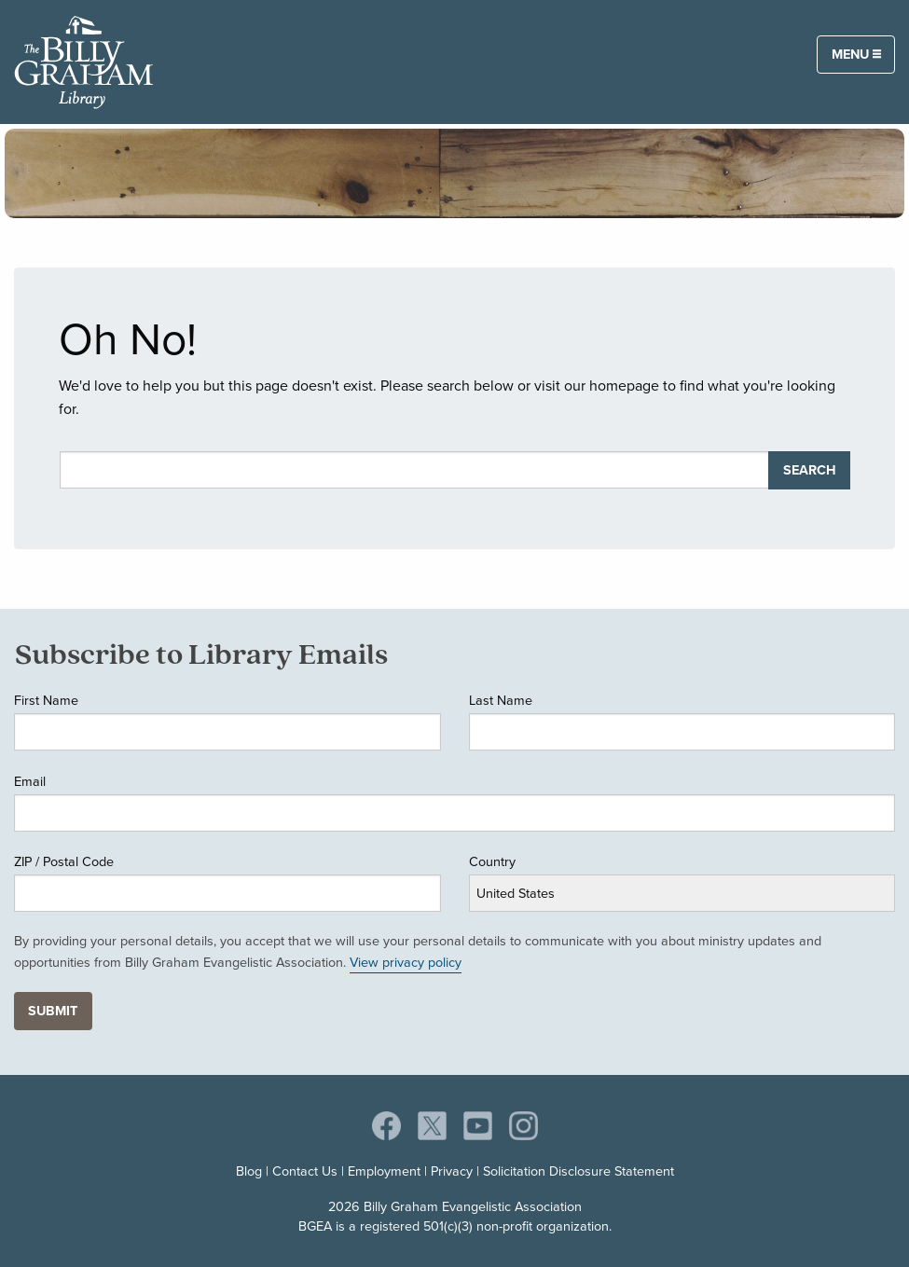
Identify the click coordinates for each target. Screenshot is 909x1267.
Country (492, 861)
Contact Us (304, 1171)
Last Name (500, 700)
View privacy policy (405, 962)
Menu (856, 54)
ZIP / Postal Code (64, 861)
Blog (249, 1171)
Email (30, 781)
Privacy (452, 1171)
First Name (46, 700)
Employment (384, 1171)
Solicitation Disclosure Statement (578, 1171)
